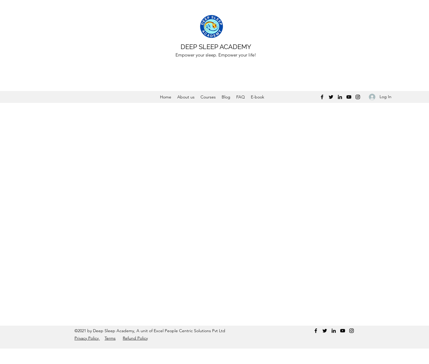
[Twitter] (331, 97)
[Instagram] (358, 97)
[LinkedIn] (340, 97)
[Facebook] (322, 97)
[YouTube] (349, 97)
